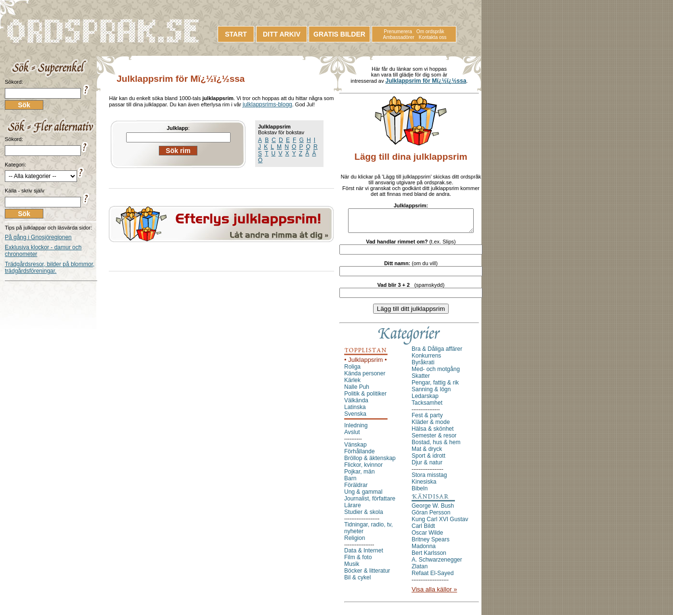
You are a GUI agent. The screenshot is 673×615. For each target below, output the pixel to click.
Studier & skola (363, 516)
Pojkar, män (359, 476)
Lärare (352, 509)
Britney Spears (431, 543)
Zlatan (419, 570)
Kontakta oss (433, 37)
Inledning (356, 429)
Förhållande (359, 455)
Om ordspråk (430, 31)
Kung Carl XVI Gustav (440, 523)
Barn (350, 482)
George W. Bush (433, 510)
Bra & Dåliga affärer (437, 353)
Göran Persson (431, 516)
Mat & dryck (427, 453)
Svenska (355, 418)
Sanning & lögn (431, 393)
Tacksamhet (427, 407)
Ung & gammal (363, 496)
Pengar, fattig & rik (435, 387)
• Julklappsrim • (365, 364)
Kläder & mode (431, 426)
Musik (351, 568)
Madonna (424, 550)
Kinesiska (424, 486)
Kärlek (352, 384)
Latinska (355, 411)
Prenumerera (398, 31)
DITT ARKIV (281, 34)
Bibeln (419, 492)
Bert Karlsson (429, 557)
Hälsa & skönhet (432, 433)
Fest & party (427, 419)
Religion (354, 542)
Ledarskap (425, 400)
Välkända (356, 404)
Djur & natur (427, 466)
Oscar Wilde (427, 537)
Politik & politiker (365, 398)
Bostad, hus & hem (436, 446)
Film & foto (358, 561)
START (236, 34)
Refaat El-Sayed (432, 577)
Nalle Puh (356, 391)
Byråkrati (423, 366)
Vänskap (355, 449)
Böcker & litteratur (367, 575)
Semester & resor (434, 439)
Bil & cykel (357, 581)
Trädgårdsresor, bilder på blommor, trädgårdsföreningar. (49, 267)
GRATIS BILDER (339, 34)
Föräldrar (356, 489)
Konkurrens (426, 360)
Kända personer (364, 377)
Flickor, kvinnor (363, 469)
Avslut (352, 436)
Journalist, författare (369, 503)
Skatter (421, 380)
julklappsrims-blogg (267, 104)
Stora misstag (429, 479)
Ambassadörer (398, 37)
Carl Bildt (423, 530)
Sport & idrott (428, 460)
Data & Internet (363, 554)
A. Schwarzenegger (437, 564)
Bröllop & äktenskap (370, 462)
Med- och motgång (436, 373)
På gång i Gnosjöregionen (38, 237)
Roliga (352, 371)
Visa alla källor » (434, 593)
